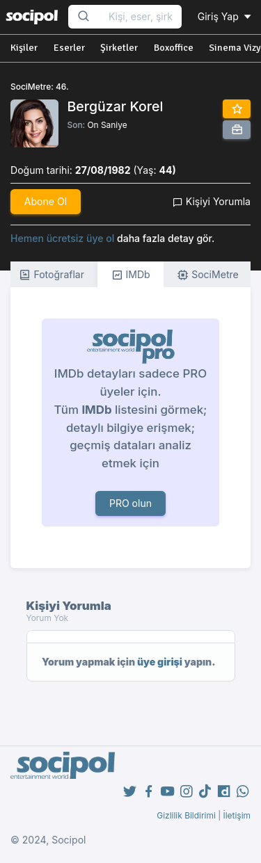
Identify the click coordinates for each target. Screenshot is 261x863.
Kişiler (24, 48)
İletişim (237, 815)
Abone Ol (45, 201)
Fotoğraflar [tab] (51, 275)
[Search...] (141, 17)
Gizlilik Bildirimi (186, 815)
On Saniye (107, 125)
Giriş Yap (225, 16)
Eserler (69, 48)
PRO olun (130, 503)
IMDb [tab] (130, 275)
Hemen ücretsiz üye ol (62, 238)
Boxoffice (173, 48)
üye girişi (159, 662)
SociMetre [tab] (208, 275)
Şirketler (119, 48)
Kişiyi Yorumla (212, 201)
